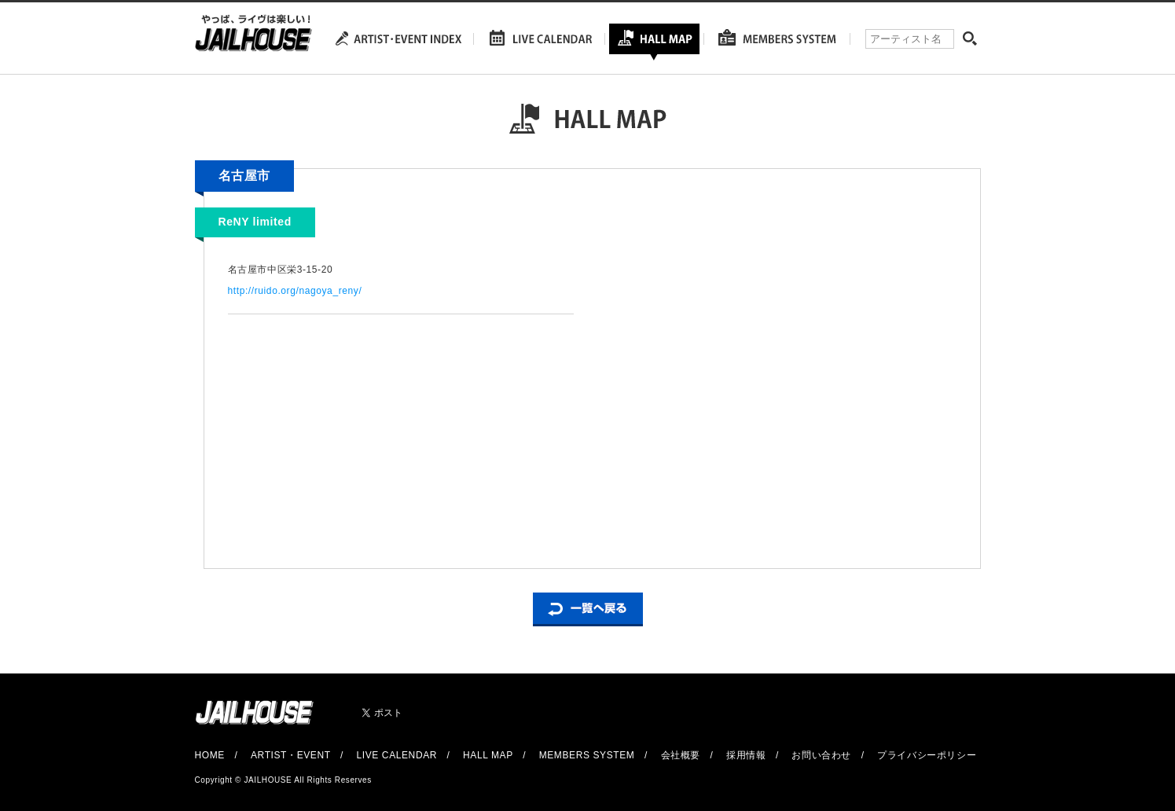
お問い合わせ (821, 755)
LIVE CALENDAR (397, 755)
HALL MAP (488, 755)
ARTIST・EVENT (290, 755)
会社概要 (680, 755)
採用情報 (746, 755)
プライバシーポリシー (926, 755)
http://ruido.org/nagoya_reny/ (295, 290)
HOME (210, 755)
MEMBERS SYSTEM (587, 755)
